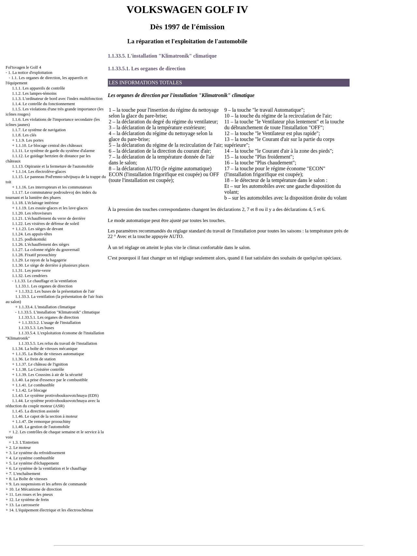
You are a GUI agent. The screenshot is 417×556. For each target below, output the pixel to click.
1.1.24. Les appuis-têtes (32, 233)
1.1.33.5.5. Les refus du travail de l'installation (57, 343)
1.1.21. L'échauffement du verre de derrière (48, 218)
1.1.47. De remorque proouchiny (43, 421)
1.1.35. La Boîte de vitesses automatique (49, 353)
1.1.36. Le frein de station (34, 358)
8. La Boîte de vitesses (28, 478)
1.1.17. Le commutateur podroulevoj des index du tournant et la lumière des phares (51, 195)
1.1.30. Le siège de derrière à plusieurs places (50, 265)
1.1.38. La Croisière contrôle (39, 369)
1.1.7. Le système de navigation (39, 129)
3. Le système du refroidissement (37, 452)
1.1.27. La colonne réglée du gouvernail (45, 249)
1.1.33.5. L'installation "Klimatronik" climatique (59, 312)
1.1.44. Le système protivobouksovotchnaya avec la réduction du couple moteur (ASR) (53, 403)
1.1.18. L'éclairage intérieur (35, 202)
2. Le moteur (20, 447)
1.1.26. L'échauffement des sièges (40, 244)
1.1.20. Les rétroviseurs (32, 213)
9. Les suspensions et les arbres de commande (48, 483)
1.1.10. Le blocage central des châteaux (48, 145)
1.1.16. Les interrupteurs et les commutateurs (53, 187)
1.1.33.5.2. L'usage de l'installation (51, 322)
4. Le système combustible (31, 457)
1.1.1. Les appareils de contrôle (38, 88)
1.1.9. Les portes (29, 140)
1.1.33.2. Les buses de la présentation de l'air (56, 291)
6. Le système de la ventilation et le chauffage (48, 468)
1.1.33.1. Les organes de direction (44, 286)
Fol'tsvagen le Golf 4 (23, 67)
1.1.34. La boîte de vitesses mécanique (45, 348)
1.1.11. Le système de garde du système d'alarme (53, 150)
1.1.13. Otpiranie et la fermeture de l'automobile (52, 166)
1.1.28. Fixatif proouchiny (34, 254)
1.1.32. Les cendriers (30, 275)
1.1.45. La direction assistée (35, 411)
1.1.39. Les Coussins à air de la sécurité (48, 374)
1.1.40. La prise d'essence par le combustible (50, 379)
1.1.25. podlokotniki (29, 239)
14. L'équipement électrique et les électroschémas (51, 509)
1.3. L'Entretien (25, 442)
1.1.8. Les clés (24, 134)
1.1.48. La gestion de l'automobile (41, 426)
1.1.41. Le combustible (34, 384)
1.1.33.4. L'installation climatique (47, 306)
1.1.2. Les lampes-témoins (34, 93)
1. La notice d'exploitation (30, 72)
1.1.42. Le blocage (31, 390)
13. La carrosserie (24, 504)
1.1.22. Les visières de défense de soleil (45, 223)
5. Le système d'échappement (34, 463)
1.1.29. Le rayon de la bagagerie (39, 259)
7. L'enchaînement (24, 473)
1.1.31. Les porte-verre (31, 270)
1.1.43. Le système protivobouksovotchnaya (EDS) (55, 395)
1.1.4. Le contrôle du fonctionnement (43, 103)
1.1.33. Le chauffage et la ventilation (45, 280)
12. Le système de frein (29, 499)
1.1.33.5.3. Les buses (36, 327)
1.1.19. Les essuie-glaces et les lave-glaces (51, 207)
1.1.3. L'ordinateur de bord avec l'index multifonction (57, 98)
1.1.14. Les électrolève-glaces (40, 171)
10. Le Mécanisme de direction (35, 489)
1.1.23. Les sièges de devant (39, 228)
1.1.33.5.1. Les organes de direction (48, 317)
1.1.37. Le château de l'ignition (41, 364)
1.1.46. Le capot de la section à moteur (45, 416)
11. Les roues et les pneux (31, 494)
